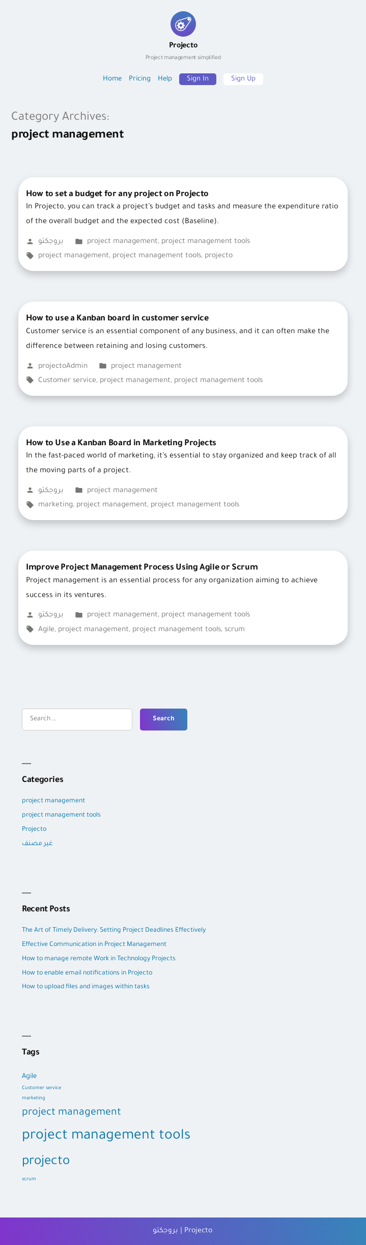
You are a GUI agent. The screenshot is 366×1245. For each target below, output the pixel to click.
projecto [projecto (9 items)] (46, 1162)
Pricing (140, 79)
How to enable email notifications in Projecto (87, 973)
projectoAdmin (63, 367)
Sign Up (243, 79)
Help (165, 79)
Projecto (183, 52)
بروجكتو (51, 242)
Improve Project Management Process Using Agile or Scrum (142, 568)
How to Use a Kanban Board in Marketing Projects (121, 443)
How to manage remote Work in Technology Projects (99, 959)
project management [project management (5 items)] (71, 1113)
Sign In (198, 79)
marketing (55, 505)
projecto (219, 256)
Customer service (67, 381)
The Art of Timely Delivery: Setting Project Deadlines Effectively (114, 930)
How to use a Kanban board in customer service (117, 318)
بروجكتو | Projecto (182, 1231)
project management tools (205, 242)
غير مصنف (37, 844)
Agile (46, 630)
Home (112, 79)
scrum (234, 630)
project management (122, 242)
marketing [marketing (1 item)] (33, 1098)
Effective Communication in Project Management (95, 945)
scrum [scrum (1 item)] (29, 1179)
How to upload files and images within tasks (86, 987)
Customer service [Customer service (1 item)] (41, 1088)
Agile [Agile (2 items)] (29, 1076)
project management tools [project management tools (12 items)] (106, 1136)
